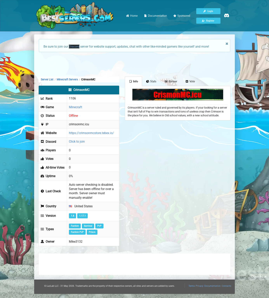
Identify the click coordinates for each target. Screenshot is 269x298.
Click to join (77, 141)
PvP (99, 226)
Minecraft (75, 107)
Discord (74, 46)
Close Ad (259, 276)
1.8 (72, 215)
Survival (88, 226)
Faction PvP (77, 232)
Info (133, 81)
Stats (151, 81)
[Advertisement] (134, 64)
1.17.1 (82, 215)
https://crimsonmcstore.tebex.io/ (91, 133)
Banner (170, 81)
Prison (92, 232)
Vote (190, 81)
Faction (75, 226)
